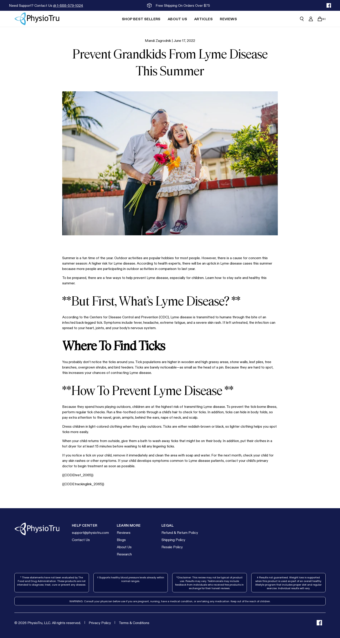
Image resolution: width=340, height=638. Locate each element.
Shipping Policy (173, 539)
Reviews (123, 532)
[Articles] (203, 19)
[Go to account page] (311, 19)
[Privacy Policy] (100, 622)
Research (124, 554)
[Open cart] (320, 19)
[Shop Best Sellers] (141, 19)
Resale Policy (172, 547)
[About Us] (177, 19)
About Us (124, 547)
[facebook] (329, 5)
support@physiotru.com (90, 532)
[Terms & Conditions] (134, 622)
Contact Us (81, 539)
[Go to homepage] (36, 18)
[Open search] (302, 19)
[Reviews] (228, 19)
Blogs (121, 539)
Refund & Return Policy (179, 532)
